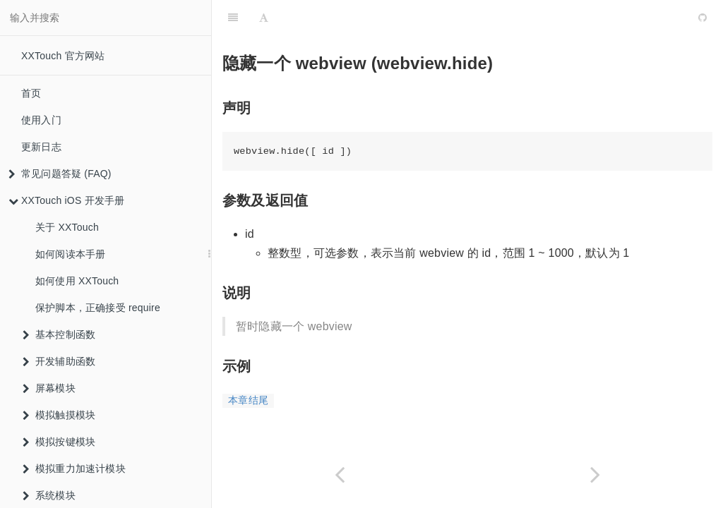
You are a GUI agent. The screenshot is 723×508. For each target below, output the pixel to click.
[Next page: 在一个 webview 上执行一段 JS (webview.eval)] (595, 474)
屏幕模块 (49, 388)
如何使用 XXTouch (77, 280)
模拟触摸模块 (59, 415)
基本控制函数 (59, 334)
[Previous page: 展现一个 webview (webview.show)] (339, 474)
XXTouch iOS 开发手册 (66, 200)
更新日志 (41, 146)
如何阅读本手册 (70, 254)
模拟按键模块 (59, 441)
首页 (31, 93)
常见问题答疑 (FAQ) (60, 173)
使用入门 (41, 120)
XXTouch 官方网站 (62, 55)
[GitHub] (702, 17)
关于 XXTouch (67, 227)
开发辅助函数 (59, 361)
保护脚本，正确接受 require (97, 307)
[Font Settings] (264, 17)
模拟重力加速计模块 (74, 468)
